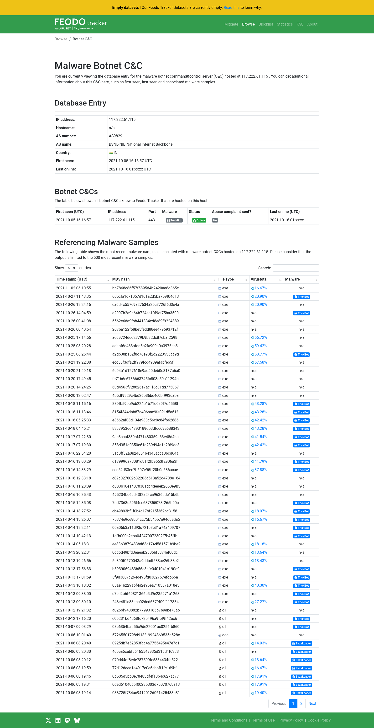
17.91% (261, 676)
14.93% (261, 643)
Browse (248, 24)
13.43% (261, 560)
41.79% (261, 461)
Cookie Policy (319, 720)
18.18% (261, 544)
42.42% (261, 420)
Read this (231, 7)
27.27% (261, 602)
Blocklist (266, 24)
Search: (288, 268)
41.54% (261, 437)
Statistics (285, 24)
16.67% (261, 288)
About (312, 24)
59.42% (261, 346)
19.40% (261, 693)
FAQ (300, 24)
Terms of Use (263, 720)
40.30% (261, 585)
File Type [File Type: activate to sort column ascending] (226, 279)
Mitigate (231, 24)
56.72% (261, 337)
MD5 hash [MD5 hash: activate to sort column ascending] (121, 279)
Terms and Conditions (228, 720)
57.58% (261, 362)
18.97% (261, 511)
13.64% (261, 552)
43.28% (261, 403)
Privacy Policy (291, 720)
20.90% (261, 296)
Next (312, 703)
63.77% (261, 354)
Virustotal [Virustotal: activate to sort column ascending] (259, 279)
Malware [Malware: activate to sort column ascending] (292, 279)
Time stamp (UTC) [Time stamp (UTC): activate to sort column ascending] (71, 279)
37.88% (261, 470)
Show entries (73, 268)
